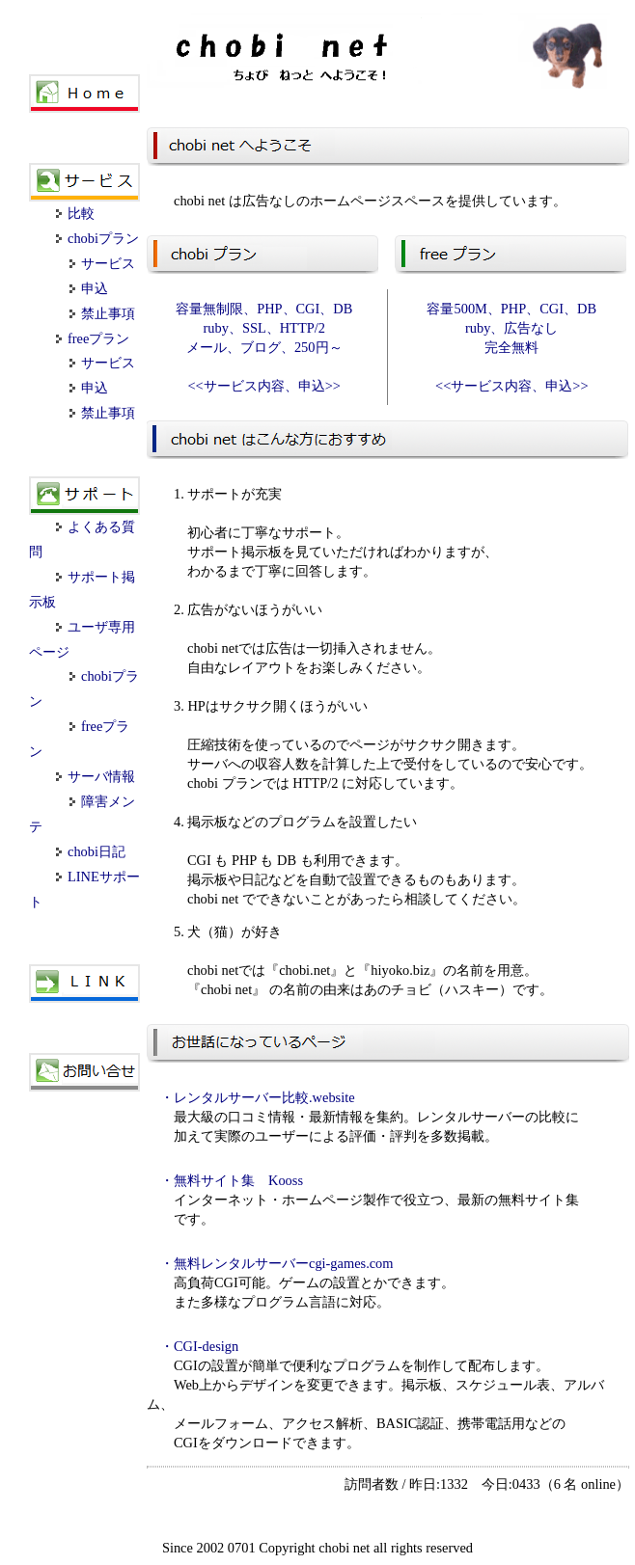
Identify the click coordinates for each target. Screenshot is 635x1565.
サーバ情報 (95, 776)
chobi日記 (90, 851)
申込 (88, 288)
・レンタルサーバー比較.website (257, 1097)
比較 (75, 213)
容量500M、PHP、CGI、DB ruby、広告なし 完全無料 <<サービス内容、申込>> (511, 347)
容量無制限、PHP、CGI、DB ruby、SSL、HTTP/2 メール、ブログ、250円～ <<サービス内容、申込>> (264, 347)
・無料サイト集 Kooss (231, 1180)
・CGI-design (199, 1346)
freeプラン (92, 338)
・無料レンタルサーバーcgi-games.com (277, 1263)
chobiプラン (97, 238)
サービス (102, 263)
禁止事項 (102, 313)
